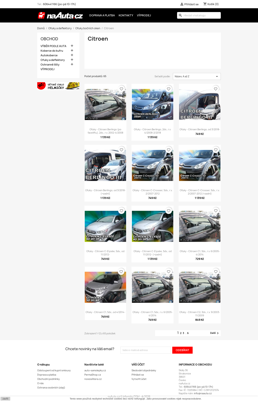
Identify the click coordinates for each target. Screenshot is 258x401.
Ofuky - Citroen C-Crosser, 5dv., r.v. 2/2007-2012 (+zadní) (200, 192)
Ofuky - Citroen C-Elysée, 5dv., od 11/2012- (105, 253)
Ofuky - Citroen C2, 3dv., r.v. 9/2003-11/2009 (199, 314)
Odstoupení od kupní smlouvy (54, 370)
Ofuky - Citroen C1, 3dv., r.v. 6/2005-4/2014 (200, 253)
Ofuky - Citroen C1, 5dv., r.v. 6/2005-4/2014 (153, 314)
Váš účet (138, 364)
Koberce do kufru (52, 50)
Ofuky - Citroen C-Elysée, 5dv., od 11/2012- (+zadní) (153, 253)
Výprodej (144, 15)
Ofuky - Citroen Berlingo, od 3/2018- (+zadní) (105, 192)
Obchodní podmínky (48, 379)
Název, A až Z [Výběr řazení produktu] (197, 76)
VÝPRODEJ (47, 69)
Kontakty (126, 15)
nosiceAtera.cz (93, 379)
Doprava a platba (102, 15)
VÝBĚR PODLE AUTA (53, 46)
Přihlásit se (138, 374)
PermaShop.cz (92, 374)
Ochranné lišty (50, 64)
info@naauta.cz (203, 393)
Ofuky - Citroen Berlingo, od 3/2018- (200, 129)
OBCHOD (49, 39)
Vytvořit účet (139, 379)
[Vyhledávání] (199, 15)
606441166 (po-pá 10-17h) (59, 4)
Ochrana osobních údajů (51, 387)
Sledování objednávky (144, 370)
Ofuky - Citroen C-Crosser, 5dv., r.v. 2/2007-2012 (152, 192)
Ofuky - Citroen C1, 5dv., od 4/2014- (105, 312)
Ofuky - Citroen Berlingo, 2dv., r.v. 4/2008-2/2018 (152, 131)
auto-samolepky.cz (95, 370)
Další (215, 333)
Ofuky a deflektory (53, 60)
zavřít (5, 398)
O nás (40, 383)
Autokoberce (49, 55)
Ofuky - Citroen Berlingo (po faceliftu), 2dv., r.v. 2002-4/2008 (105, 131)
